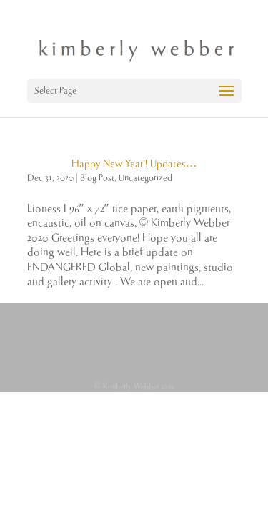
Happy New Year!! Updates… (134, 164)
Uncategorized (145, 177)
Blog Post (97, 177)
